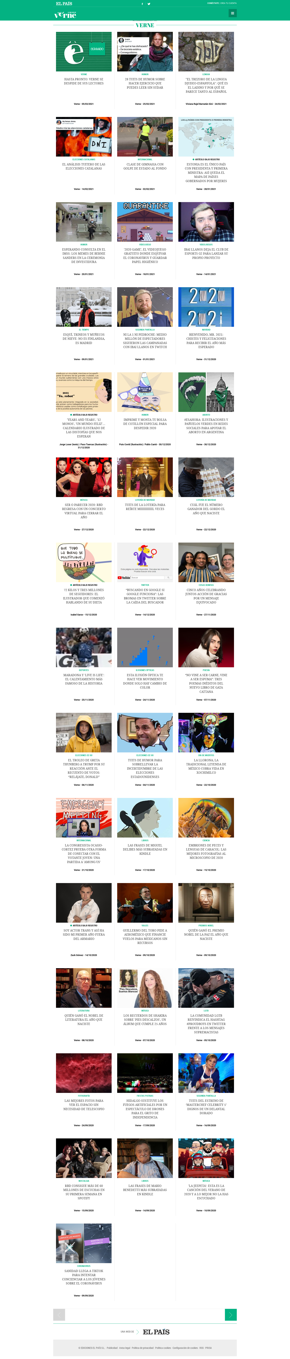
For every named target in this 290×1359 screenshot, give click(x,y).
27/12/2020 (88, 529)
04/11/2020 (149, 785)
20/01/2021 (88, 274)
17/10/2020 (149, 870)
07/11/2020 (210, 700)
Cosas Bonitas (206, 584)
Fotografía (84, 1095)
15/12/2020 (91, 614)
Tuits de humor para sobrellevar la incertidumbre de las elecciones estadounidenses (145, 769)
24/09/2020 (88, 1125)
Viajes (145, 925)
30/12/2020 (165, 444)
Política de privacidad (143, 1348)
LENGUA (206, 74)
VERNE (84, 74)
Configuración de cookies (185, 1348)
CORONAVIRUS (83, 1265)
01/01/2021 (149, 359)
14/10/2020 (91, 955)
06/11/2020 (88, 785)
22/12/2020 (149, 529)
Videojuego (145, 244)
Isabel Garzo (77, 614)
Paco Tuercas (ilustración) (93, 444)
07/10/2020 (149, 1040)
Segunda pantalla (206, 1095)
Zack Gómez (77, 955)
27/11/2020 (210, 614)
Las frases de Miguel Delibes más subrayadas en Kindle (145, 849)
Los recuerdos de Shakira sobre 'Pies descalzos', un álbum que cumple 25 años (145, 1020)
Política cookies (163, 1348)
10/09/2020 (210, 1210)
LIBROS (145, 840)
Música (145, 1010)
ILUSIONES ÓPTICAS (145, 670)
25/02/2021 (149, 104)
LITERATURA (84, 1010)
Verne (65, 15)
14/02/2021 (88, 189)
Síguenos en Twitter (149, 3)
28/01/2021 (210, 189)
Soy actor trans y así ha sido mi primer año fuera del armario (84, 935)
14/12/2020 (149, 614)
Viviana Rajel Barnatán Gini (199, 104)
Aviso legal (124, 1348)
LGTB (206, 1010)
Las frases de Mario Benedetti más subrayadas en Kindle (145, 1190)
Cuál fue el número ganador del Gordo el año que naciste (206, 509)
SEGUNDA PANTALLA (145, 329)
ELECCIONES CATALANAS (83, 159)
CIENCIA (206, 840)
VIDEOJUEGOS (206, 244)
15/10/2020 (210, 870)
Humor (83, 244)
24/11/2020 (149, 700)
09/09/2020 (88, 1295)
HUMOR (145, 74)
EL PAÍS (156, 1332)
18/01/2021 (149, 274)
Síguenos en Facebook (142, 3)
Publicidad (112, 1348)
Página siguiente (231, 1315)
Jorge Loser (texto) (69, 444)
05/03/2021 (88, 104)
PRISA (208, 1348)
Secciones (233, 13)
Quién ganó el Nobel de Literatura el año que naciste (84, 1020)
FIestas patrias (145, 1095)
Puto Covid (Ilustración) (131, 444)
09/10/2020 (149, 955)
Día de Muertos (206, 755)
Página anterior (59, 1315)
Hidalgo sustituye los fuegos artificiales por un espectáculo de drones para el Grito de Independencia (145, 1109)
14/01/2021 (210, 274)
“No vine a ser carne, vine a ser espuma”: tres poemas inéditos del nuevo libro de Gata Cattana (206, 683)
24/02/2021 (221, 104)
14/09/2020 (149, 1210)
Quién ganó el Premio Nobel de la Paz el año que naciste (206, 935)
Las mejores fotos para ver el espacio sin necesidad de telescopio (83, 1105)
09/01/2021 (88, 359)
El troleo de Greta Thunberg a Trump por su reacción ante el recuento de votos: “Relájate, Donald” (84, 769)
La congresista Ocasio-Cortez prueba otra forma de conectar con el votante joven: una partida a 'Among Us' (84, 854)
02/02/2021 (149, 189)
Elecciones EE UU (83, 755)
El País (64, 3)
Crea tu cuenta (228, 3)
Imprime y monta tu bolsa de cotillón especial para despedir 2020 (145, 424)
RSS (202, 1348)
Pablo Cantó (151, 444)
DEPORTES (84, 670)
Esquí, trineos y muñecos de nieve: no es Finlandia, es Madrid (84, 339)
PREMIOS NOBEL (206, 925)
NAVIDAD (206, 329)
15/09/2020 (88, 1210)
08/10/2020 (88, 1040)
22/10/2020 (210, 785)
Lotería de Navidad (145, 499)
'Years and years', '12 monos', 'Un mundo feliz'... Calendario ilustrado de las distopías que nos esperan (83, 428)
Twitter (145, 584)
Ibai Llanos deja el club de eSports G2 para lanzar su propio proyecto (206, 254)
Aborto (206, 414)
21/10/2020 (88, 870)
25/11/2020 (88, 700)
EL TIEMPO (84, 329)
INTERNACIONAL (145, 159)
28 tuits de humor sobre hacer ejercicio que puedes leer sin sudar (145, 83)
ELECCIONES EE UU (145, 755)
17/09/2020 (149, 1125)
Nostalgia (84, 1180)
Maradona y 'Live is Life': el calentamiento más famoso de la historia (83, 679)
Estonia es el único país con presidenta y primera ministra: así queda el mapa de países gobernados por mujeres (206, 173)
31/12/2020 (210, 359)
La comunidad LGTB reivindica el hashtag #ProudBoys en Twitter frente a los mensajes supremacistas (206, 1024)
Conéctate (213, 3)
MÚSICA (84, 499)
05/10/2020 (210, 1040)
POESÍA (206, 670)
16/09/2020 (210, 1125)
